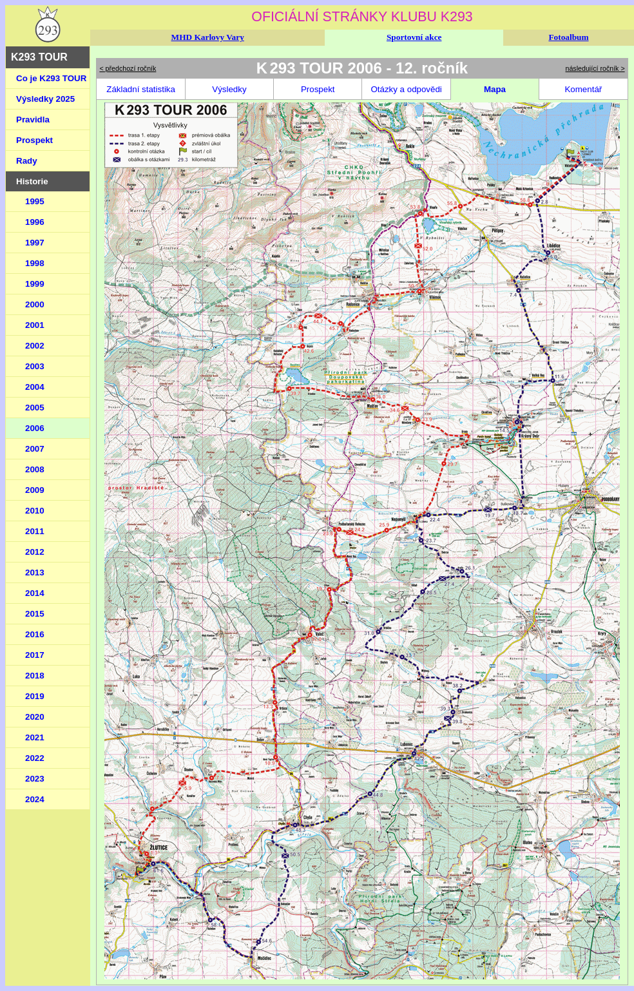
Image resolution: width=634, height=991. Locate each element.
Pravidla (33, 119)
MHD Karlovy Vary (207, 37)
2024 (34, 799)
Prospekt (34, 140)
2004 (34, 387)
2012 (34, 552)
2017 (34, 655)
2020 (34, 717)
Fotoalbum (568, 37)
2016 (34, 634)
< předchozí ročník (127, 68)
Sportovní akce (414, 37)
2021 (34, 737)
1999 (34, 284)
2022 (34, 758)
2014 (34, 593)
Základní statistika (140, 89)
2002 (34, 346)
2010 (34, 510)
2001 (34, 325)
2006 (34, 428)
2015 (34, 614)
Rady (26, 161)
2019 (34, 696)
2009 (34, 490)
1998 (34, 263)
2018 (34, 675)
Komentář (583, 89)
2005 (34, 407)
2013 (34, 572)
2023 (34, 779)
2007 (34, 449)
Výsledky (229, 89)
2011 (34, 531)
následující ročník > (595, 68)
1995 (34, 201)
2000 (34, 304)
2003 (34, 366)
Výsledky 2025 (45, 99)
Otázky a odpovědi (405, 89)
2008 (34, 469)
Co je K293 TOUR (51, 78)
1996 (34, 222)
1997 (34, 242)
